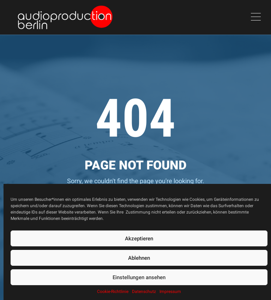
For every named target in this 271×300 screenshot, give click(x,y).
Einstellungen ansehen (139, 277)
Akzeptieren (139, 238)
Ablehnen (139, 258)
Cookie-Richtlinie (112, 291)
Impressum (170, 291)
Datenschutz (144, 291)
